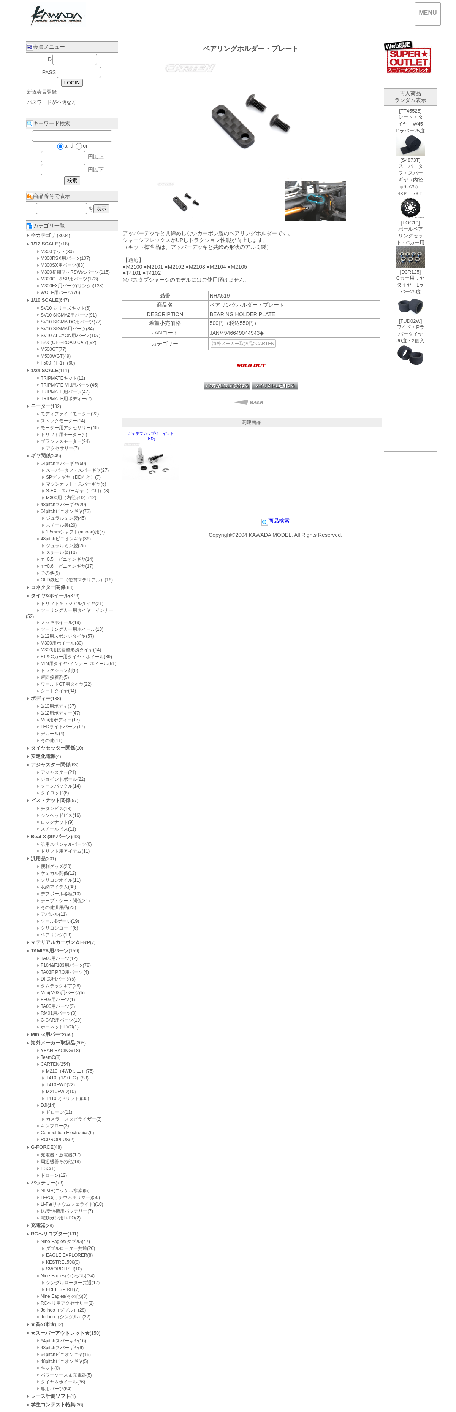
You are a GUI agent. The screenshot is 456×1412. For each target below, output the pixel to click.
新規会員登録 (42, 92)
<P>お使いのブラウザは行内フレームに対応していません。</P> (410, 278)
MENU (428, 13)
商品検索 (275, 520)
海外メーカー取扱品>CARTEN (243, 343)
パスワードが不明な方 (51, 102)
